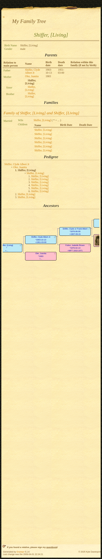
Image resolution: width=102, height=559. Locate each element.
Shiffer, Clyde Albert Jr (32, 71)
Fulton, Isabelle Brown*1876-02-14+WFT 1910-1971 (75, 248)
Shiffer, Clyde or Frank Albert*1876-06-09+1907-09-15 (75, 231)
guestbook (51, 547)
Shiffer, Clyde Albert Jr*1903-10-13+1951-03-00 (40, 239)
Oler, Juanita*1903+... (40, 256)
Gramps (20, 552)
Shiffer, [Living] (30, 88)
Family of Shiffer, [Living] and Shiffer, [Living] (41, 113)
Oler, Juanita (32, 76)
